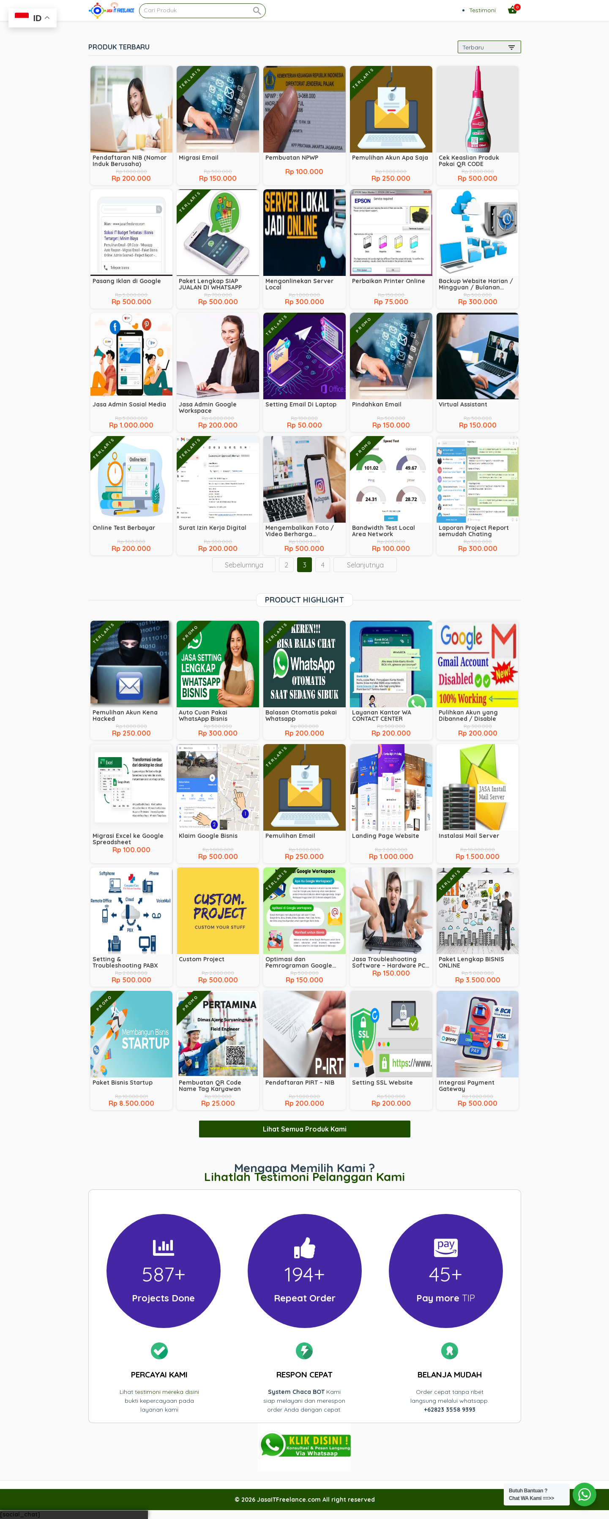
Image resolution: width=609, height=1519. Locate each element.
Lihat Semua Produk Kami (305, 1129)
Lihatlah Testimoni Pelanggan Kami (304, 1176)
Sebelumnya (244, 565)
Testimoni (482, 10)
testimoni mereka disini (167, 1392)
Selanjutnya (365, 565)
